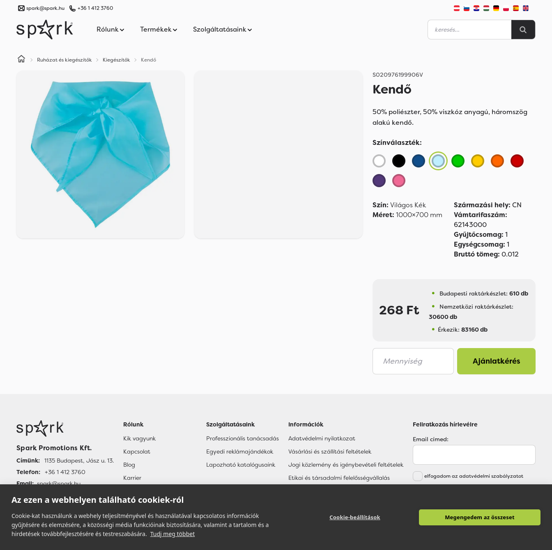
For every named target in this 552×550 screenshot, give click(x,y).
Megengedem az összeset (480, 517)
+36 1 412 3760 (95, 8)
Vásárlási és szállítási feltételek (329, 451)
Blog (129, 464)
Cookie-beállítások (354, 517)
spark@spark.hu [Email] (58, 483)
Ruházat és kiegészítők (64, 60)
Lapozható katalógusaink (240, 464)
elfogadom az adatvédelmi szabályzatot (473, 476)
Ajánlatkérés (496, 361)
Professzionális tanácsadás (242, 438)
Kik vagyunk (139, 438)
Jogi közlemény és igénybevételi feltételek (345, 464)
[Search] (523, 29)
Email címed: (430, 439)
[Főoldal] (65, 428)
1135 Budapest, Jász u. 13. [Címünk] (79, 460)
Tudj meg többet (172, 534)
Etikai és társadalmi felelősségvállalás (339, 477)
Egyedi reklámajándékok (239, 451)
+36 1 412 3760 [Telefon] (65, 472)
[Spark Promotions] (44, 29)
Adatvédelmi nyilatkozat (321, 438)
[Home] (21, 60)
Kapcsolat (136, 451)
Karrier (132, 477)
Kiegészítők (116, 60)
